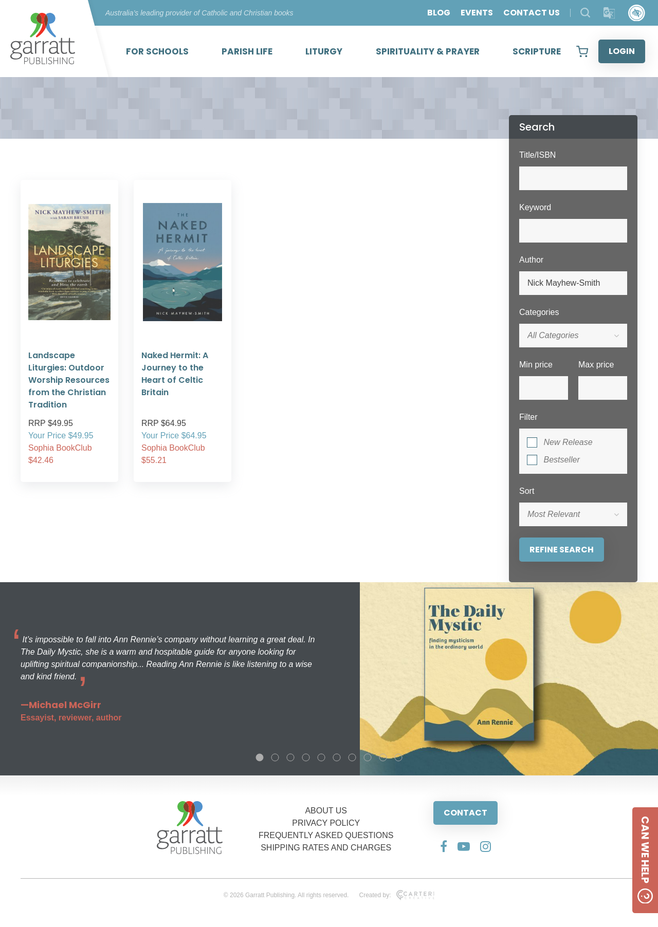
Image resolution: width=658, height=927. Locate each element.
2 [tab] (275, 757)
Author (531, 259)
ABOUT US (326, 810)
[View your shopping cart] (582, 51)
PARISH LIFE (247, 51)
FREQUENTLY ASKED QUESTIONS (326, 835)
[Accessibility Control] (636, 13)
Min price (536, 364)
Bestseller (561, 459)
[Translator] (609, 13)
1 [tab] (259, 757)
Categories (539, 312)
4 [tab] (306, 757)
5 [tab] (321, 757)
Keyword (535, 207)
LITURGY (323, 51)
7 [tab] (352, 757)
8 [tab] (367, 757)
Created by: (396, 895)
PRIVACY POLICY (326, 823)
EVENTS (477, 12)
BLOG (438, 12)
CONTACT (465, 813)
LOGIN (622, 51)
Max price (596, 364)
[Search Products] (585, 12)
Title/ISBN (537, 155)
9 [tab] (383, 757)
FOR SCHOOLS (157, 51)
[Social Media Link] (443, 846)
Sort (526, 491)
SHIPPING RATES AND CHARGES (326, 847)
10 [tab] (398, 757)
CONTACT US (531, 12)
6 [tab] (337, 757)
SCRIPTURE (537, 51)
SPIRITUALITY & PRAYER (428, 51)
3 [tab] (290, 757)
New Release (567, 442)
